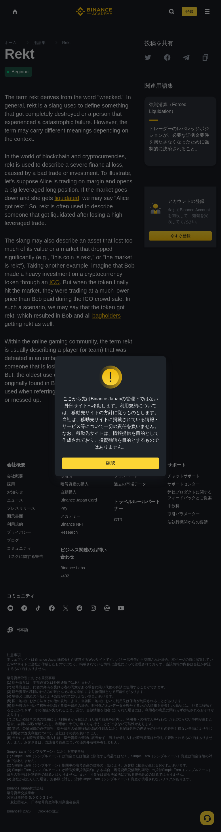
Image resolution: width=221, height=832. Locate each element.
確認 (110, 463)
